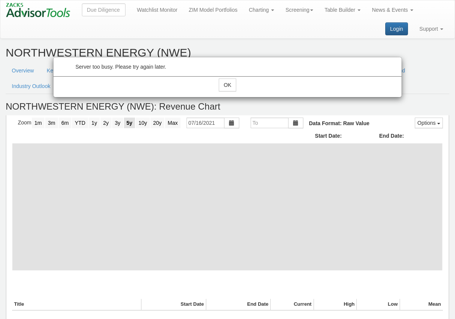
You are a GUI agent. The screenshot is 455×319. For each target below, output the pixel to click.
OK (227, 85)
